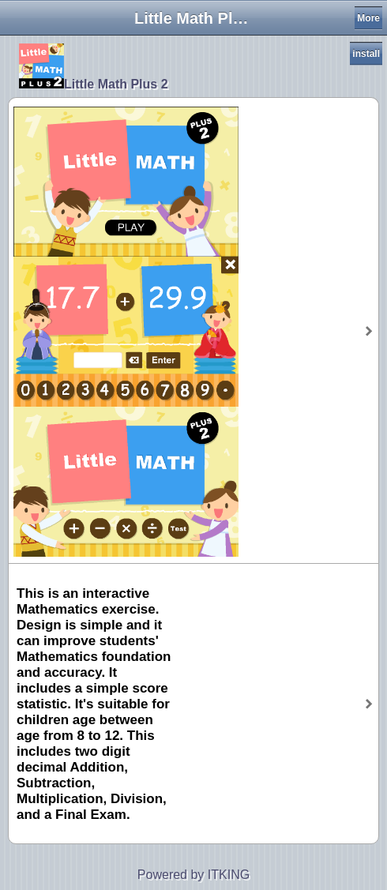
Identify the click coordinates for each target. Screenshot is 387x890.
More (368, 18)
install (366, 53)
